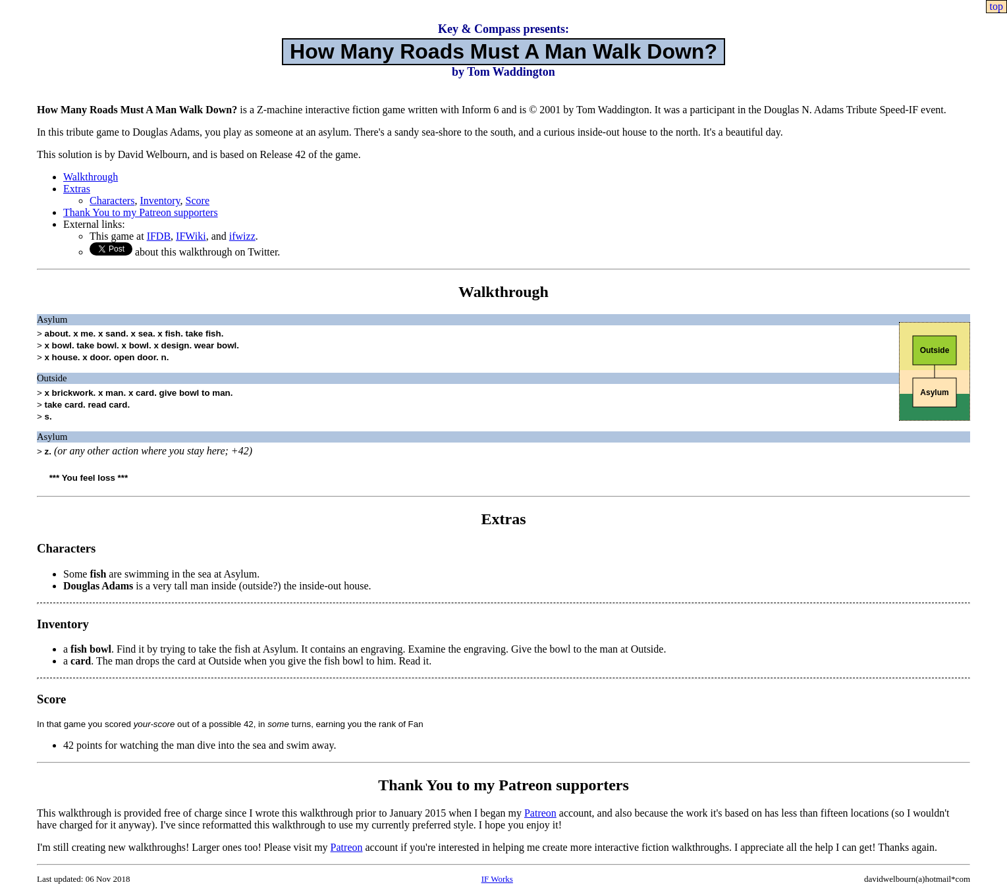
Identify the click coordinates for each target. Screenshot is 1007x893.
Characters (112, 200)
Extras (76, 188)
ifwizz (242, 236)
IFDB (159, 236)
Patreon (540, 813)
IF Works (497, 879)
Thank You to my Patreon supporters (140, 212)
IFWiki (191, 236)
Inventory (160, 200)
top (996, 6)
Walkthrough (90, 176)
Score (197, 200)
